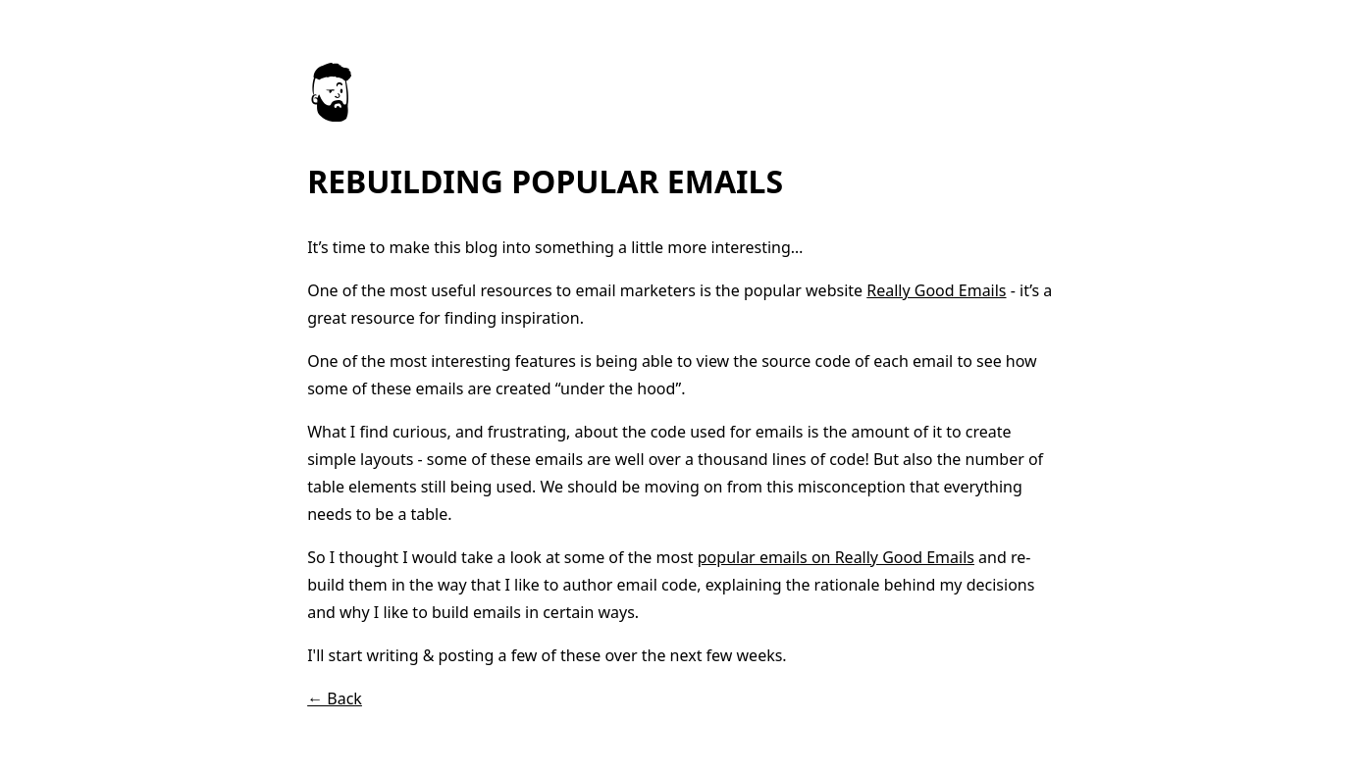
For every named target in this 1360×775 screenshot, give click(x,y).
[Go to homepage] (330, 116)
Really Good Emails (936, 290)
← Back (334, 698)
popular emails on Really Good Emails (836, 557)
